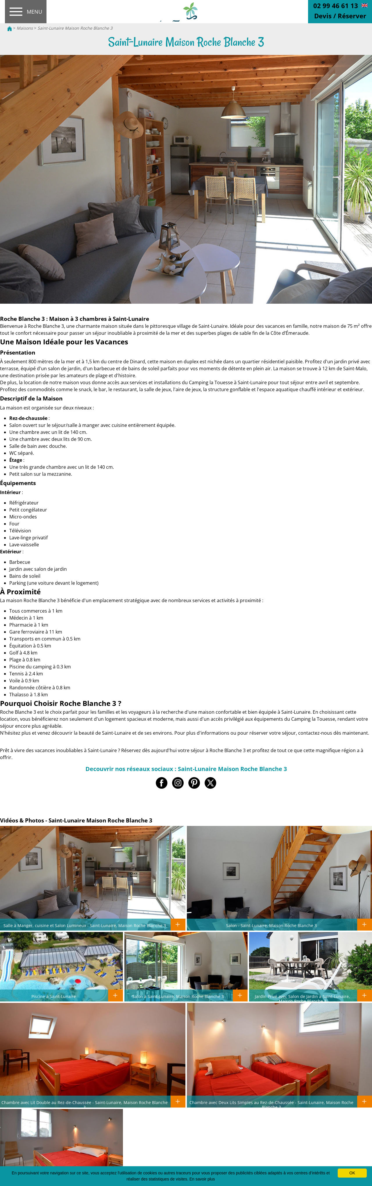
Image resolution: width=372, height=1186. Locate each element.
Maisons (25, 28)
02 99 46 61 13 (335, 5)
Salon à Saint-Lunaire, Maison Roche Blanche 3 (178, 996)
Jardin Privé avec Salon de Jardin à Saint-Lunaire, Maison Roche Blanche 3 (302, 998)
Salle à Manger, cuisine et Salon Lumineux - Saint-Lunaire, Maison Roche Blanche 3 (84, 925)
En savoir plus (202, 1179)
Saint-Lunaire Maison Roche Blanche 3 (74, 28)
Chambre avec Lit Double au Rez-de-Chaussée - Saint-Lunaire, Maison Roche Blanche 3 (84, 1105)
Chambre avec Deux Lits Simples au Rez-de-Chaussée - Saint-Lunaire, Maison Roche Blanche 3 (271, 1105)
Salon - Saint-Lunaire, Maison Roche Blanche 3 (271, 925)
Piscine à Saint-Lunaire (53, 996)
